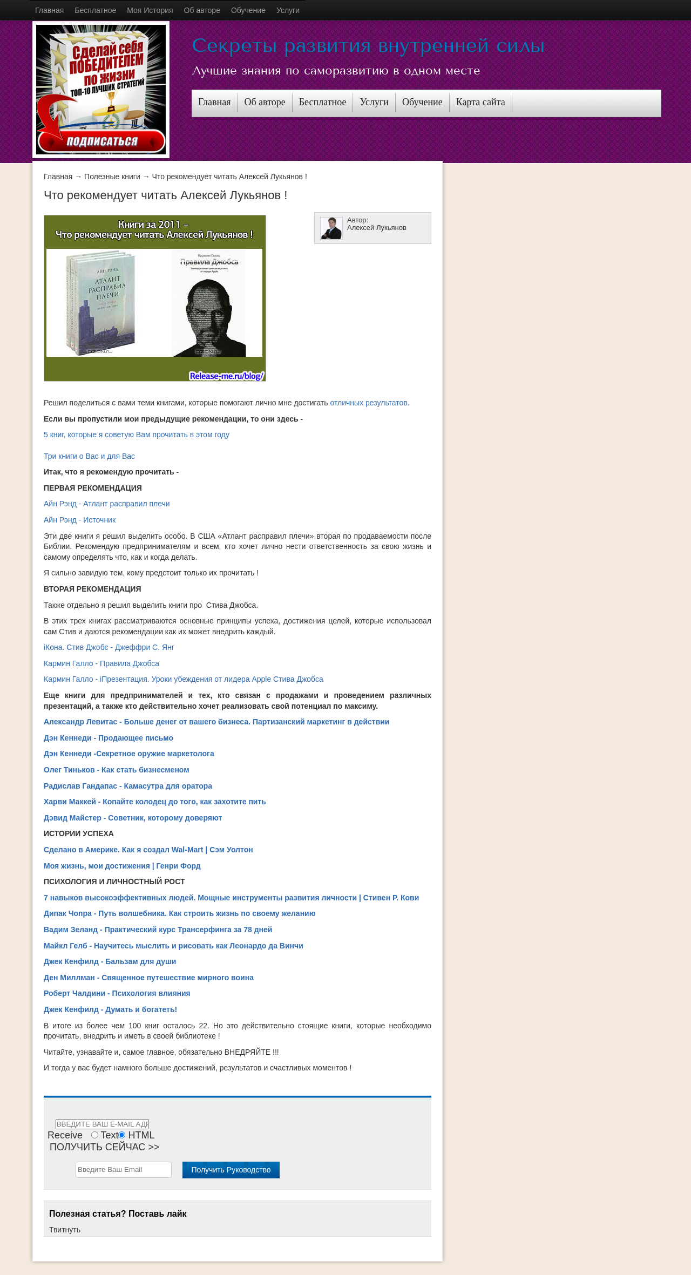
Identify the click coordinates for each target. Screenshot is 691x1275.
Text (109, 1135)
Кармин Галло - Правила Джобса (101, 663)
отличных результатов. (369, 402)
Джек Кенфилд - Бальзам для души (110, 961)
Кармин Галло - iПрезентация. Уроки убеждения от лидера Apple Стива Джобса (183, 679)
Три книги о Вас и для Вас (89, 456)
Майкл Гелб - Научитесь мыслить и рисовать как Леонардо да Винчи (173, 945)
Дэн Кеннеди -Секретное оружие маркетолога (129, 753)
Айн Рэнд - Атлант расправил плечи (107, 503)
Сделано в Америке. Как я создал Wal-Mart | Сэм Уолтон (148, 849)
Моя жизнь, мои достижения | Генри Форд (122, 866)
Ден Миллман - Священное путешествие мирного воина (149, 977)
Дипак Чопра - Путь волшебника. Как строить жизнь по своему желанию (180, 913)
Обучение (248, 10)
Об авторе (202, 10)
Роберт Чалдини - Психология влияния (117, 993)
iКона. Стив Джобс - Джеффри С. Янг (109, 647)
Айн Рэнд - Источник (80, 520)
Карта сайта (480, 102)
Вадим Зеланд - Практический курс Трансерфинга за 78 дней (158, 929)
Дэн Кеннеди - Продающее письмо (108, 738)
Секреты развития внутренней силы (368, 45)
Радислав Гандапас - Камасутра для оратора (128, 786)
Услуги (288, 10)
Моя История (150, 10)
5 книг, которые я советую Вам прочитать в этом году (136, 434)
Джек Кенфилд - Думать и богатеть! (110, 1009)
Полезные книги (112, 176)
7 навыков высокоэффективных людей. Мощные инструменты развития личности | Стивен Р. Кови (231, 897)
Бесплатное (95, 10)
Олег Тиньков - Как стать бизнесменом (116, 769)
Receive (65, 1135)
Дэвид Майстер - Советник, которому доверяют (133, 817)
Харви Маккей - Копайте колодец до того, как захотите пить (155, 801)
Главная (49, 10)
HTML (141, 1135)
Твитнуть (64, 1229)
